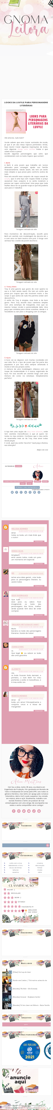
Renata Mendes (19, 696)
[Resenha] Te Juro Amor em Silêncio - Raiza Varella (31, 1005)
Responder (39, 541)
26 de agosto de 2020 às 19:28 (31, 531)
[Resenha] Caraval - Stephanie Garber (26, 997)
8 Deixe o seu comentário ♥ (27, 487)
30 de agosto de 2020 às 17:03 (31, 671)
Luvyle (7, 179)
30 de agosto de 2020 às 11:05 (31, 649)
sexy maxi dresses (35, 432)
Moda (45, 481)
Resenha (15, 872)
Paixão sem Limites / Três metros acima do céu (30, 980)
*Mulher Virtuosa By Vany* (25, 624)
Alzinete (16, 669)
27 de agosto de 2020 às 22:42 (31, 573)
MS (13, 573)
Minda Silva (17, 551)
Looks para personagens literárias (18, 481)
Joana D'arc (18, 647)
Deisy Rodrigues (20, 595)
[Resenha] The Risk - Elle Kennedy (25, 989)
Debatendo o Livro (16, 865)
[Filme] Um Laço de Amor (22, 972)
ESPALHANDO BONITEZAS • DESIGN (35, 1108)
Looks (18, 466)
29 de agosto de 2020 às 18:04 (31, 627)
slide (29, 484)
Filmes (39, 868)
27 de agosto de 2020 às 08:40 (31, 553)
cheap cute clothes (26, 149)
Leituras (16, 870)
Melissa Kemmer (20, 529)
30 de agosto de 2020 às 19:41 (31, 698)
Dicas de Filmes (15, 868)
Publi (23, 484)
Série (40, 872)
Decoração (39, 865)
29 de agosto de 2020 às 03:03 (31, 598)
